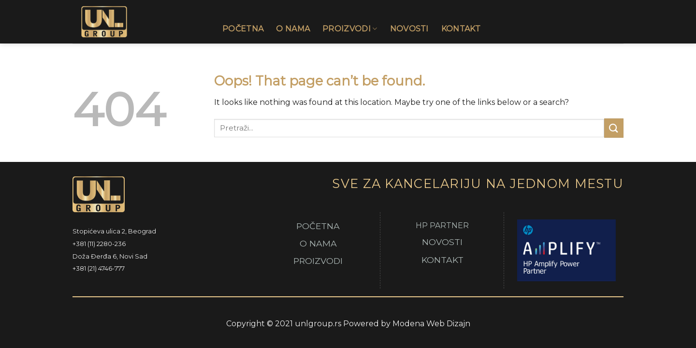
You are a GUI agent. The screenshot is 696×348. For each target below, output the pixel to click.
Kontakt (460, 28)
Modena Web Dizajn (431, 323)
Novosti (409, 28)
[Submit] (614, 127)
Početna (242, 28)
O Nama (293, 28)
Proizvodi (349, 29)
